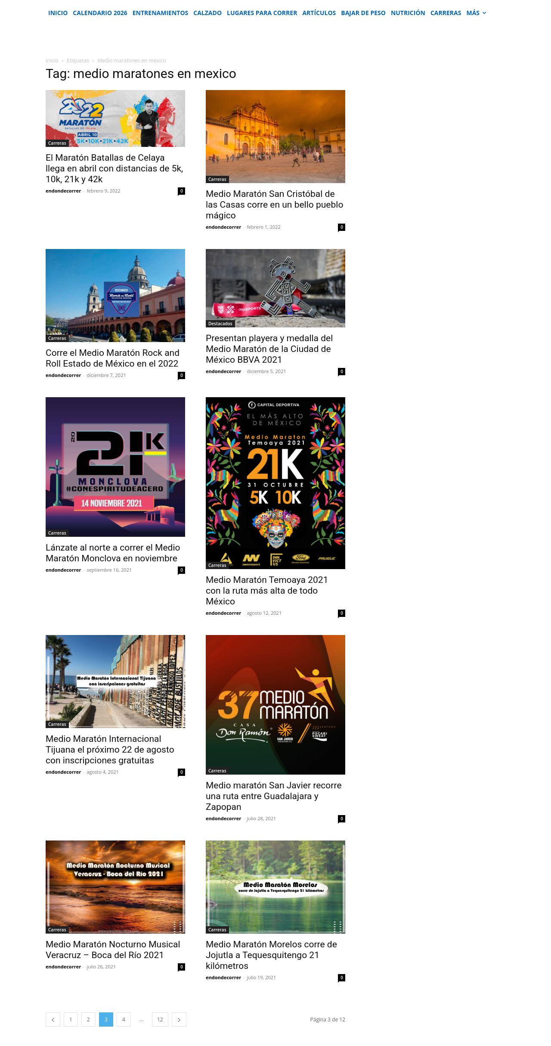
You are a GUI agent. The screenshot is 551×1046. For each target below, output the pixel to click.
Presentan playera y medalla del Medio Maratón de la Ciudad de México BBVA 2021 (269, 349)
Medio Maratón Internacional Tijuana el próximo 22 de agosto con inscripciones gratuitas (110, 750)
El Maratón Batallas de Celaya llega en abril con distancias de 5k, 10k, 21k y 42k (114, 168)
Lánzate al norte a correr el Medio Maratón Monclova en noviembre (113, 552)
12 (160, 1019)
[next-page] (179, 1019)
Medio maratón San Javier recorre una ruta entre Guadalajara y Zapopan (274, 796)
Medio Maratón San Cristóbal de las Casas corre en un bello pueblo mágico (274, 205)
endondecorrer (63, 190)
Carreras (57, 143)
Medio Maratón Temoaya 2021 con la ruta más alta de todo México (267, 591)
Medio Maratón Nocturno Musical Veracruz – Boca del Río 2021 (113, 949)
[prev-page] (53, 1019)
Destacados (220, 324)
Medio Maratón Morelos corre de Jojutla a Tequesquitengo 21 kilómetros (271, 955)
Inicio (52, 60)
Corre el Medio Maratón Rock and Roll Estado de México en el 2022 (113, 358)
